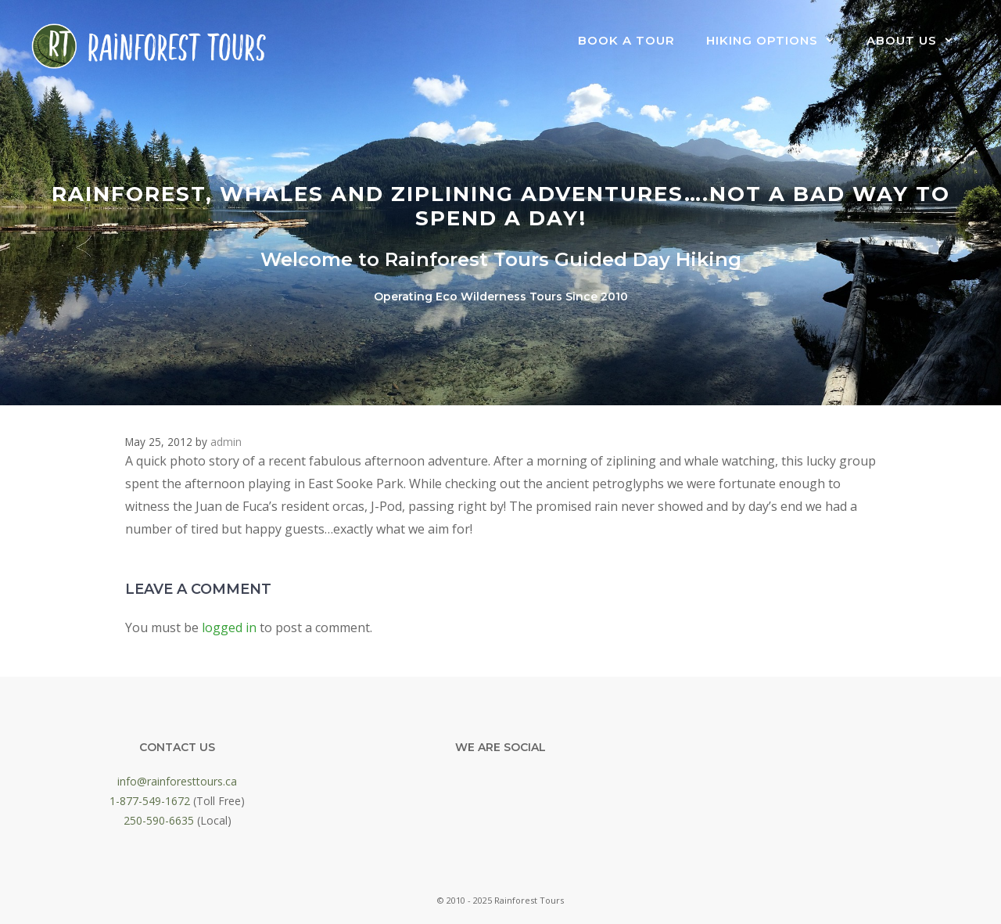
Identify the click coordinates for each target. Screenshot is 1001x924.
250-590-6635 (159, 820)
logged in (229, 627)
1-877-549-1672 (149, 800)
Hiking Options (778, 40)
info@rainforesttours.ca (177, 781)
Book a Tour (626, 40)
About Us (918, 40)
